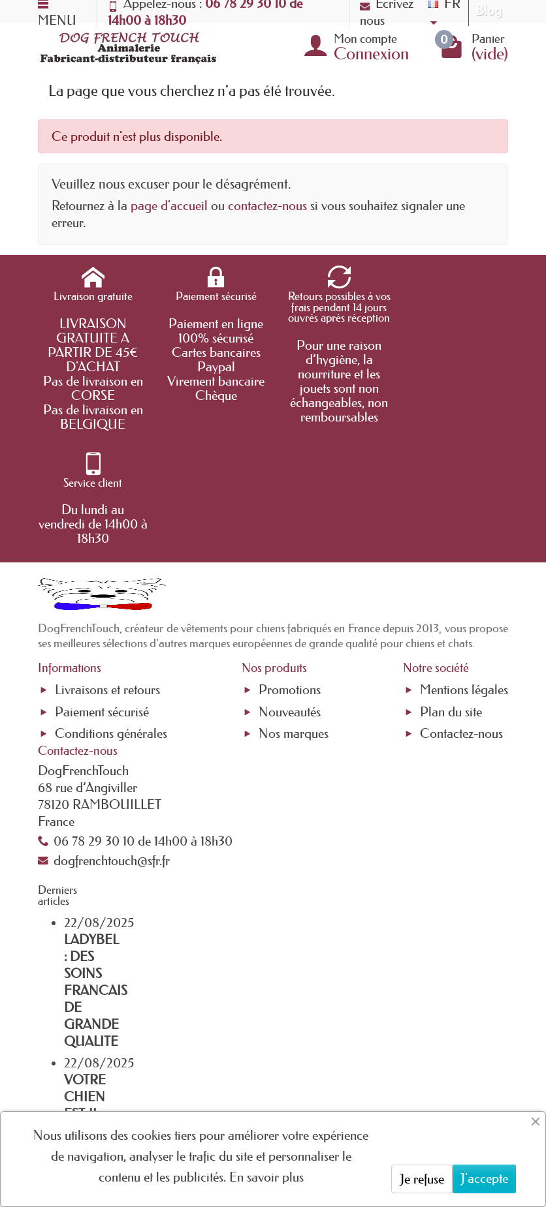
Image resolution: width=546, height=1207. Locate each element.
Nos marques (294, 618)
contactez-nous (267, 205)
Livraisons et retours (107, 575)
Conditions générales (111, 618)
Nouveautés (290, 597)
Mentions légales (464, 575)
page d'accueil (169, 205)
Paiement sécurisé (102, 597)
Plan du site (451, 597)
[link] (430, 1083)
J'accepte (484, 1178)
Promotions (290, 575)
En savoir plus (266, 1177)
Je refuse (422, 1179)
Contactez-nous (461, 618)
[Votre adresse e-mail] (267, 1083)
